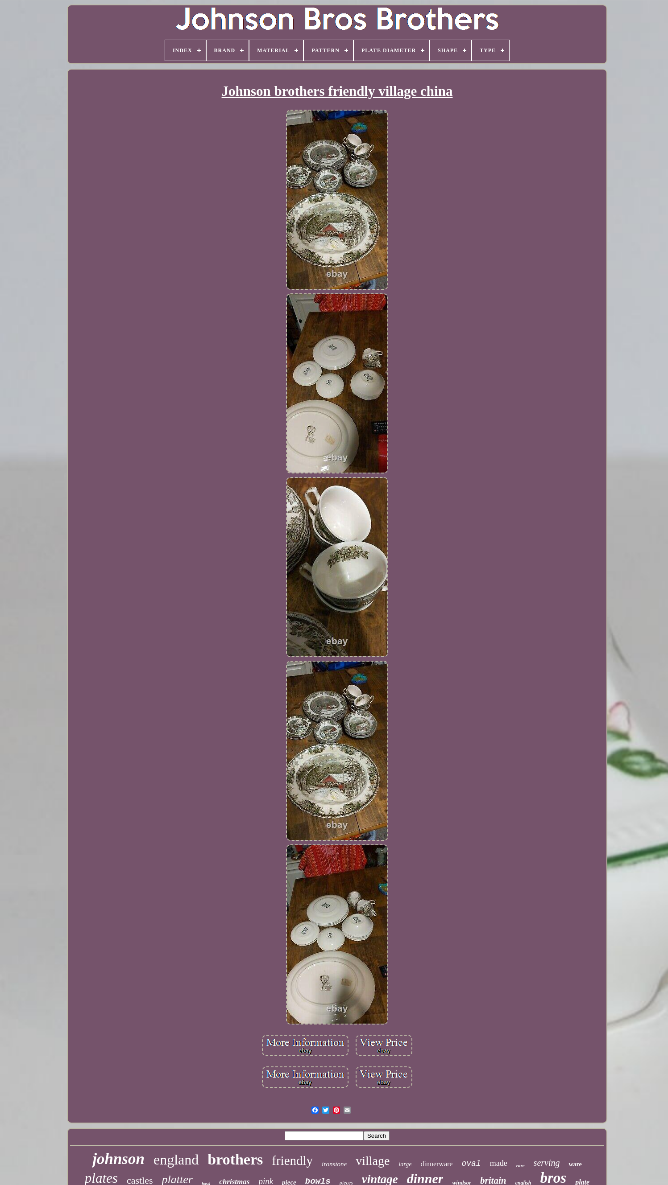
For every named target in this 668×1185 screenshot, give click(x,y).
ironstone (334, 1164)
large (404, 1164)
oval (471, 1163)
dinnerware (436, 1164)
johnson (118, 1159)
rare (520, 1165)
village (373, 1161)
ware (574, 1164)
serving (547, 1163)
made (498, 1163)
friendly (292, 1160)
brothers (235, 1159)
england (176, 1160)
